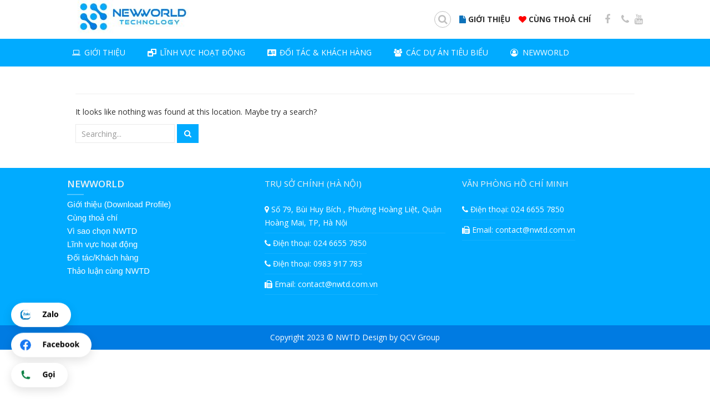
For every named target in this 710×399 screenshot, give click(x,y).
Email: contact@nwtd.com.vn (321, 284)
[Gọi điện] (39, 375)
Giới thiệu (98, 53)
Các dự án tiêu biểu (441, 53)
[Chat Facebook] (51, 345)
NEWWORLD (539, 53)
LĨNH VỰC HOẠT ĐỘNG (196, 53)
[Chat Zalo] (41, 315)
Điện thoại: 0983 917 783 (313, 263)
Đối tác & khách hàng (319, 53)
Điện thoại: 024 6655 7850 (316, 243)
